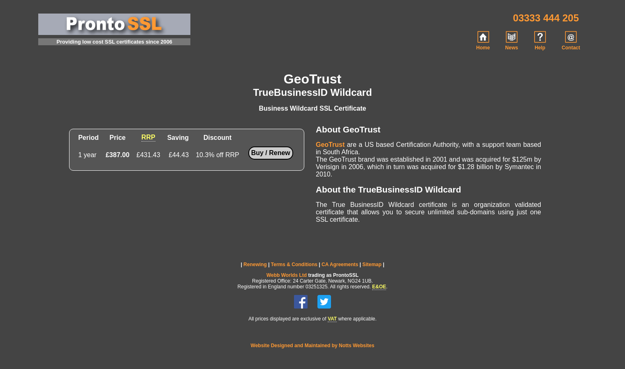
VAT (332, 319)
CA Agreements (340, 264)
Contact (571, 40)
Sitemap (372, 264)
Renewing (255, 264)
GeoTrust (330, 144)
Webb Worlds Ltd (286, 275)
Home (483, 40)
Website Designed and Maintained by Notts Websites (313, 345)
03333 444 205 (546, 17)
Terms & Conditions (294, 264)
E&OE (379, 287)
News (511, 40)
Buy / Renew (270, 152)
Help (539, 40)
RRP (148, 137)
